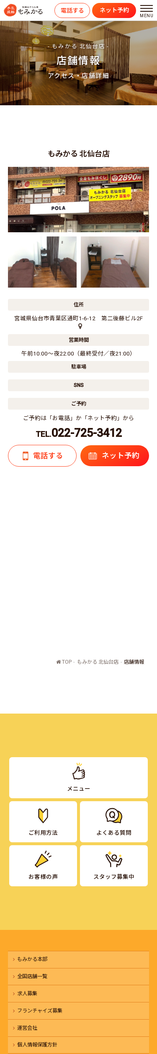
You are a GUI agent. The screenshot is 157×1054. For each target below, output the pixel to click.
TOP (64, 662)
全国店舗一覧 (32, 976)
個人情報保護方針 (37, 1045)
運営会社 (27, 1028)
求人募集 (27, 994)
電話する (72, 10)
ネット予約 (114, 10)
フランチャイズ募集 (39, 1011)
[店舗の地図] (78, 326)
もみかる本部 (32, 959)
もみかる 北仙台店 (97, 662)
